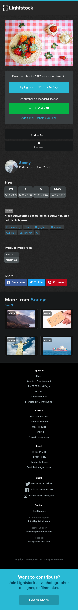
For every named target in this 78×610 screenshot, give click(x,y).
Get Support (39, 511)
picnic (11, 232)
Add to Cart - (39, 108)
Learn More (39, 600)
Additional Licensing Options (39, 118)
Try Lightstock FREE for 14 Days (39, 87)
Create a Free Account (39, 381)
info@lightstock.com (39, 521)
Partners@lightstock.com (39, 531)
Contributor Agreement (39, 467)
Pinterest (57, 282)
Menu (71, 8)
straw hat (26, 232)
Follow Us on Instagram (41, 495)
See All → (11, 305)
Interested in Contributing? (39, 401)
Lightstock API (39, 396)
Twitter (36, 282)
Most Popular (39, 426)
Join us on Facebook (42, 489)
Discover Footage (39, 421)
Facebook (15, 282)
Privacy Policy (39, 456)
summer (57, 227)
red (28, 227)
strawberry (13, 227)
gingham (41, 227)
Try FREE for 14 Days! (39, 386)
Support (39, 391)
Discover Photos (39, 416)
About (39, 376)
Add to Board (39, 134)
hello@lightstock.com (39, 541)
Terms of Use (39, 451)
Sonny (25, 163)
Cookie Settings (39, 462)
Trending (39, 431)
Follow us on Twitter (42, 483)
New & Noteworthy (39, 437)
